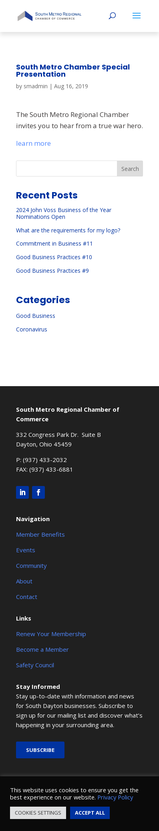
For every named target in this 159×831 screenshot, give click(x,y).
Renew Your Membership (51, 634)
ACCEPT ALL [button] (90, 812)
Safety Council (35, 665)
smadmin (36, 86)
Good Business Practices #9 (52, 270)
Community (31, 565)
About (24, 581)
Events (25, 550)
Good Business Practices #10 (54, 257)
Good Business (35, 315)
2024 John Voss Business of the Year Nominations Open (63, 213)
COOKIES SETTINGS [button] (38, 812)
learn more (33, 143)
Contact (26, 597)
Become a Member (42, 649)
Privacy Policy (115, 797)
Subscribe (40, 750)
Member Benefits (40, 534)
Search (130, 169)
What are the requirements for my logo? (68, 230)
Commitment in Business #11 (54, 243)
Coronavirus (31, 329)
